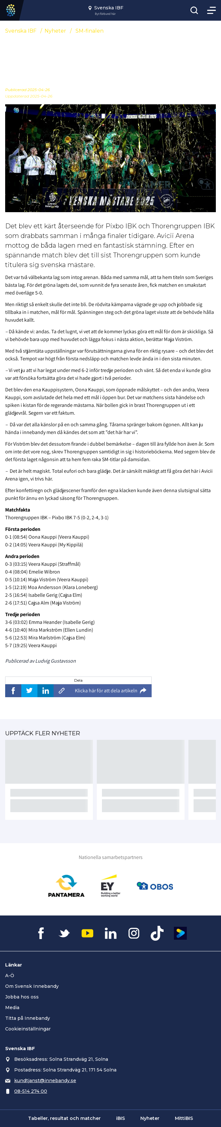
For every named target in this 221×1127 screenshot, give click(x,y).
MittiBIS (184, 1118)
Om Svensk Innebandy (32, 986)
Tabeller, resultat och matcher (64, 1118)
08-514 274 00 (30, 1091)
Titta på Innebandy (27, 1018)
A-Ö (9, 975)
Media (12, 1007)
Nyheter (55, 31)
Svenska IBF (20, 31)
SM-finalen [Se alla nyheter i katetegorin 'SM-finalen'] (89, 31)
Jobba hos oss (22, 997)
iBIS (120, 1118)
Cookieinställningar (28, 1029)
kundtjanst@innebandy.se (45, 1080)
